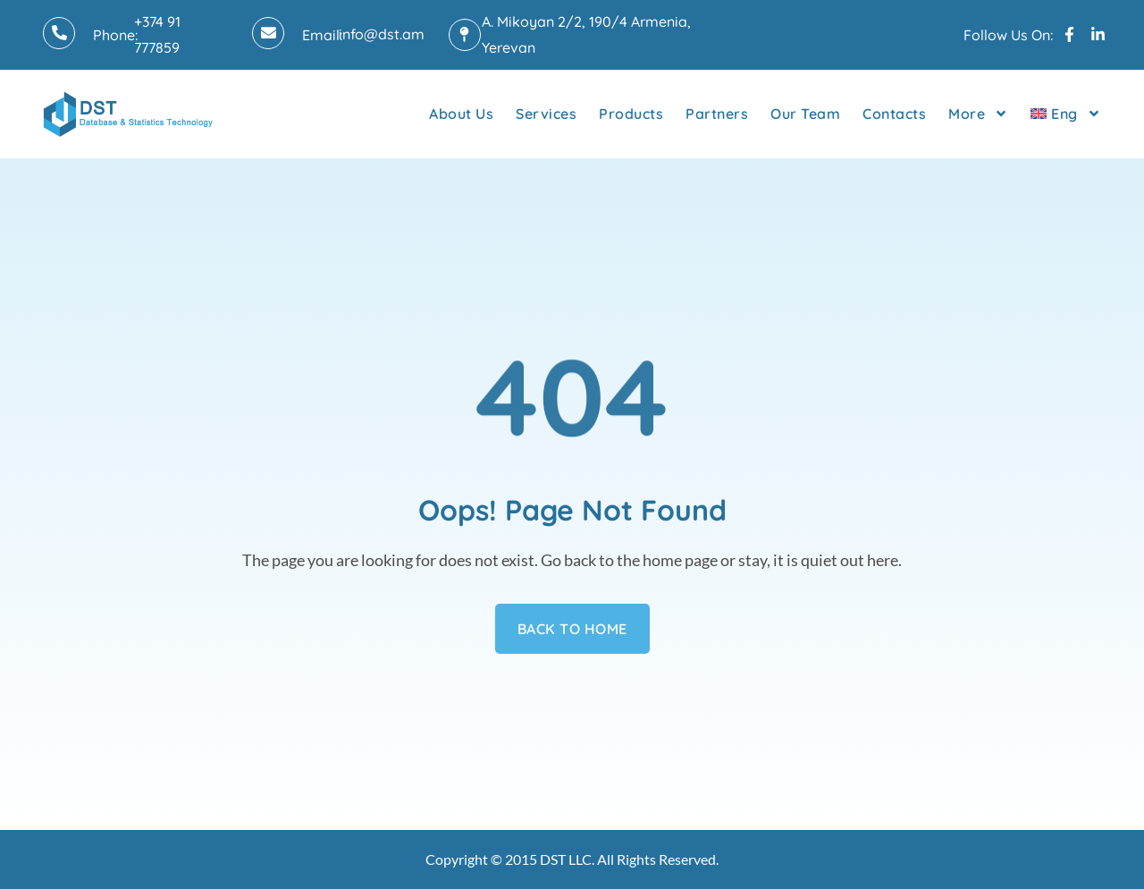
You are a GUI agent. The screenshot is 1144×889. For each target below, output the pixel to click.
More (978, 113)
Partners (717, 114)
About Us (461, 114)
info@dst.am (382, 34)
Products (631, 114)
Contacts (894, 114)
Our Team (805, 114)
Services (546, 114)
